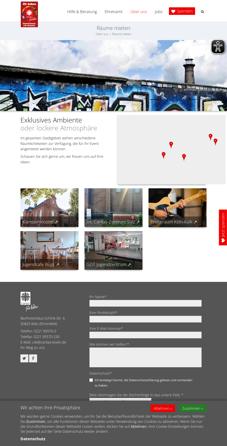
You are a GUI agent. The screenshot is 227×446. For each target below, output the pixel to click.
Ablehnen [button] (161, 408)
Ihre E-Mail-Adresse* (106, 328)
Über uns (138, 11)
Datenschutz (32, 438)
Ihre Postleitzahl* (103, 312)
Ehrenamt (114, 11)
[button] (202, 11)
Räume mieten (121, 34)
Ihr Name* (98, 296)
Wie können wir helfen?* (109, 344)
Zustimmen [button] (192, 408)
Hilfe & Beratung (82, 11)
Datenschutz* (100, 373)
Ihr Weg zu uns (32, 347)
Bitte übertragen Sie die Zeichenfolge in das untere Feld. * (136, 394)
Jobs (158, 11)
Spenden (185, 11)
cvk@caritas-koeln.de (49, 342)
